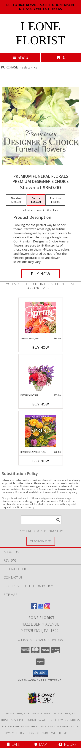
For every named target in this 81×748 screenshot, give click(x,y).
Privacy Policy (13, 733)
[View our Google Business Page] (41, 608)
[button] (40, 673)
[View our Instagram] (47, 608)
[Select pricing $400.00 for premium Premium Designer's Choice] (55, 200)
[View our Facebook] (34, 608)
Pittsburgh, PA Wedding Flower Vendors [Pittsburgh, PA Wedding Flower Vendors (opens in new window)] (49, 720)
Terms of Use (68, 733)
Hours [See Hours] (67, 744)
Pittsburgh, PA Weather (19, 726)
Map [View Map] (40, 744)
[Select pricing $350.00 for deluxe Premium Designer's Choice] (36, 200)
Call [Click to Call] (13, 744)
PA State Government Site (60, 726)
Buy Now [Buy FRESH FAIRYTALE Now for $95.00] (40, 404)
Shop (20, 57)
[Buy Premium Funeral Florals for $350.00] (40, 273)
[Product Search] (41, 519)
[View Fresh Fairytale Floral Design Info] (40, 374)
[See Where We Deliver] (40, 541)
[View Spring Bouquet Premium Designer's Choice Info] (40, 317)
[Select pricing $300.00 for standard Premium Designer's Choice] (16, 200)
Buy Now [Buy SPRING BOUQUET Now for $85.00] (40, 347)
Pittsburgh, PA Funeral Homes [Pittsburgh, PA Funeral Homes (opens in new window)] (28, 713)
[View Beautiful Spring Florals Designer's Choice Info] (40, 431)
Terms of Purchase (42, 733)
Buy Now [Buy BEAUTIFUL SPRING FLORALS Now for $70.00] (40, 460)
